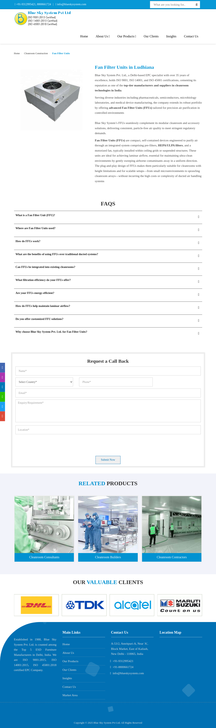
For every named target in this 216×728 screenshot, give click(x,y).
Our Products (126, 36)
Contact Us (191, 36)
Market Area (69, 695)
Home (84, 36)
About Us (103, 36)
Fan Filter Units (60, 53)
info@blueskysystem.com (71, 4)
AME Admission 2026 (32, 714)
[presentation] (45, 444)
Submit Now (108, 459)
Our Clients (151, 36)
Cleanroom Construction (35, 53)
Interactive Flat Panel (105, 4)
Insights (171, 36)
